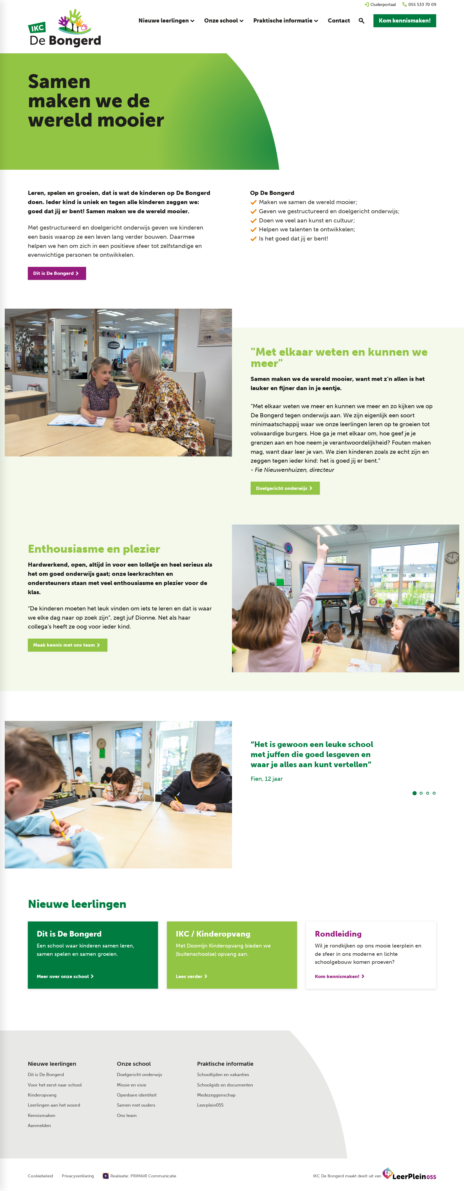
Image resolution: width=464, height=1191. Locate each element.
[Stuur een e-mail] (372, 1063)
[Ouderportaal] (380, 4)
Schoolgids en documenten (225, 1085)
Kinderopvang (42, 1095)
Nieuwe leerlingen (52, 1064)
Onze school (134, 1064)
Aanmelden (39, 1125)
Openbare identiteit (137, 1095)
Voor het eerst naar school (55, 1085)
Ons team (127, 1115)
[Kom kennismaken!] (404, 20)
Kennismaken (41, 1115)
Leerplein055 (210, 1105)
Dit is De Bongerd (46, 1074)
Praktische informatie (225, 1064)
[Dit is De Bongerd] (57, 273)
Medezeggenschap (216, 1095)
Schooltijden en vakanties (223, 1074)
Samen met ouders (136, 1105)
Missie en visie (131, 1085)
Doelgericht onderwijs (139, 1074)
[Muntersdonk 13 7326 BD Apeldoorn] (375, 1075)
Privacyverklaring (78, 1176)
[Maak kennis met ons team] (67, 645)
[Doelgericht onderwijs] (285, 488)
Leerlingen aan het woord (54, 1105)
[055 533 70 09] (419, 4)
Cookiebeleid (40, 1176)
